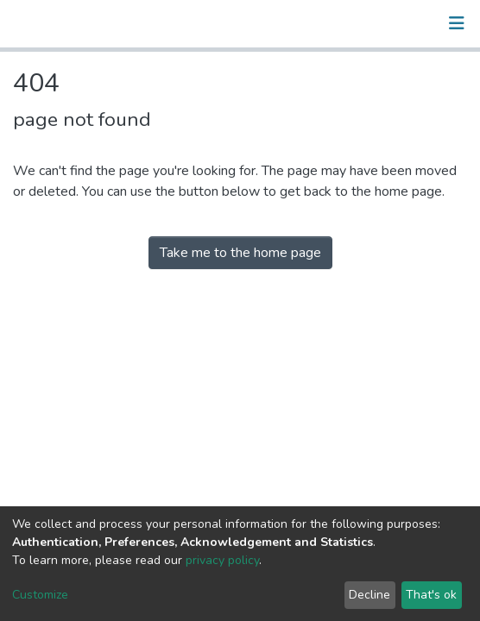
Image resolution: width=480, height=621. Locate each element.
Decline (369, 594)
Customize (40, 594)
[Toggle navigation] (456, 23)
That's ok (431, 594)
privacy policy (222, 560)
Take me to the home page (240, 252)
